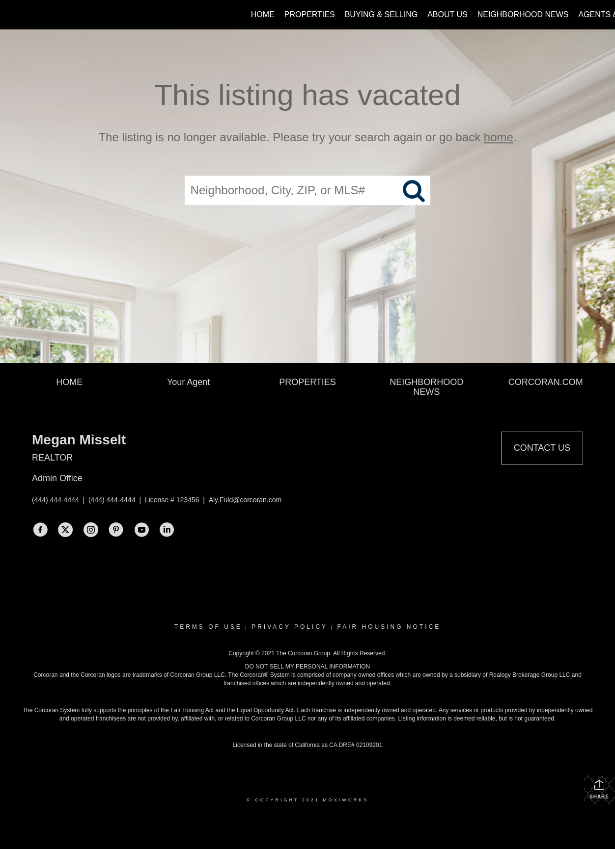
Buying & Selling (381, 14)
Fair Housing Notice (389, 626)
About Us (447, 14)
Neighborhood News (523, 14)
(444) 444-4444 (55, 500)
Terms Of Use (208, 626)
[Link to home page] (12, 14)
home (498, 137)
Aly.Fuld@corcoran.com (245, 500)
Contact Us (542, 448)
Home (263, 14)
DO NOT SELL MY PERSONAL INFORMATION (307, 666)
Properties (309, 14)
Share (599, 789)
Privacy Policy (290, 626)
